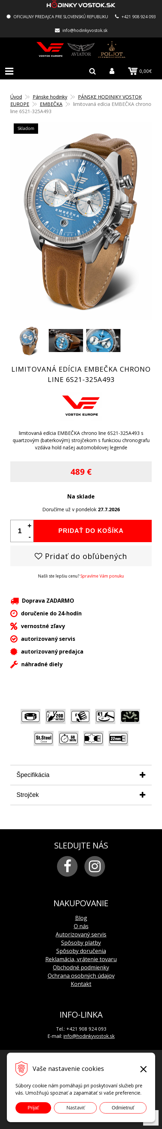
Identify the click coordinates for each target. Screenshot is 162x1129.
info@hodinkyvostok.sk (84, 30)
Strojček (27, 794)
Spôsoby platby (81, 942)
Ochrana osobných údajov (81, 975)
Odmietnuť (123, 1107)
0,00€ (140, 71)
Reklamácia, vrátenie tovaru (81, 959)
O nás (81, 926)
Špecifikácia (32, 774)
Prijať (33, 1107)
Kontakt (81, 984)
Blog (81, 918)
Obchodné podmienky (81, 967)
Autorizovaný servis (81, 934)
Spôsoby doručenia (81, 951)
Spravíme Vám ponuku (102, 576)
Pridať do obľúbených (81, 556)
